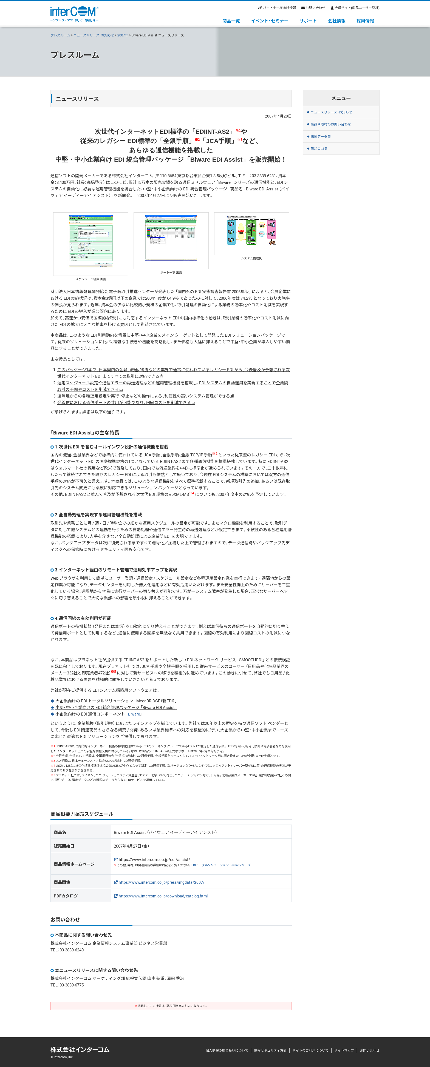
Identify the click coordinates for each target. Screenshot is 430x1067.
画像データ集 (324, 144)
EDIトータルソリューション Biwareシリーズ (221, 865)
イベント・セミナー (269, 20)
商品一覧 (231, 20)
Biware (134, 714)
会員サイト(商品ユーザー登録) (357, 7)
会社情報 (337, 20)
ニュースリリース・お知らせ (93, 35)
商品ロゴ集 (322, 159)
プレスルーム (60, 35)
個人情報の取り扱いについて (226, 1050)
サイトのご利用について (310, 1050)
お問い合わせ (315, 7)
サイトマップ (344, 1050)
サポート (308, 20)
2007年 (122, 35)
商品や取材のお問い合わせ (336, 129)
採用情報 (365, 20)
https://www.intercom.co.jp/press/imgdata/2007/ (164, 882)
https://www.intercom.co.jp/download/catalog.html (166, 895)
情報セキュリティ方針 (270, 1050)
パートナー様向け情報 (279, 7)
